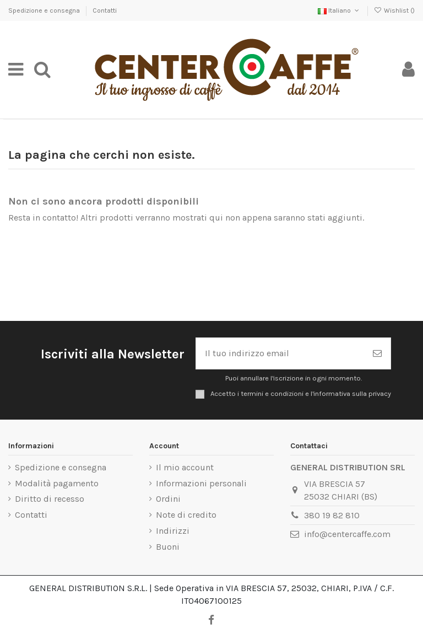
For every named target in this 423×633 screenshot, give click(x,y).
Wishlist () (394, 10)
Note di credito (186, 514)
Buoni (168, 546)
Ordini (168, 498)
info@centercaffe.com (347, 534)
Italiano (339, 10)
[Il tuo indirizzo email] (280, 353)
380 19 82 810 (332, 515)
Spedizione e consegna (45, 10)
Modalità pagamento (57, 483)
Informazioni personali (201, 483)
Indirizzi (172, 530)
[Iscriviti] (377, 353)
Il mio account (185, 467)
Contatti (105, 10)
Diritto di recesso (49, 498)
